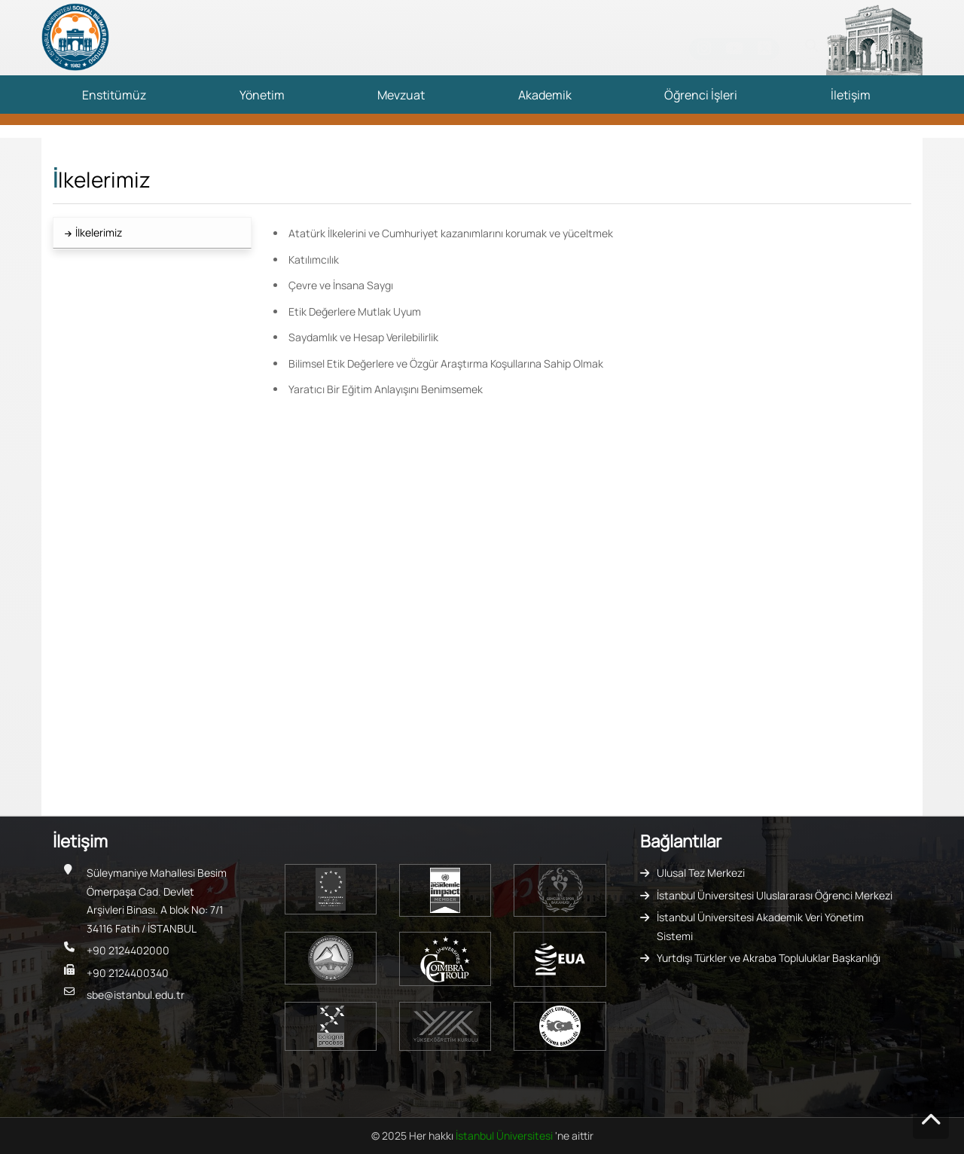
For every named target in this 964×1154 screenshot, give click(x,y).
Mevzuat (401, 95)
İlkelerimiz (98, 232)
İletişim (851, 95)
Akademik (545, 95)
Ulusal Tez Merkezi (701, 873)
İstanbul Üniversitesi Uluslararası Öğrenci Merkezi (774, 895)
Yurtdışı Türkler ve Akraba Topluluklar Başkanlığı (768, 958)
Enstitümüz (114, 95)
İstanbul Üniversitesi (505, 1135)
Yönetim (262, 95)
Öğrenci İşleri (700, 95)
